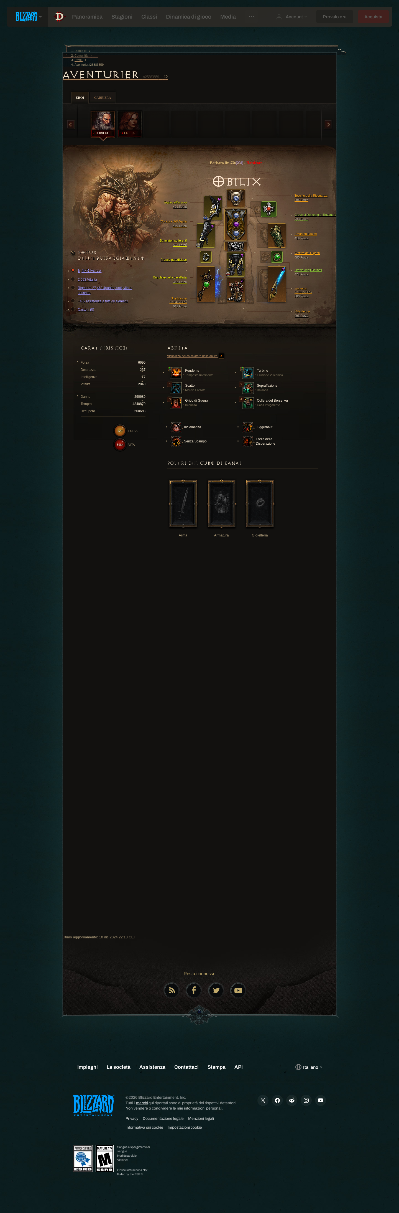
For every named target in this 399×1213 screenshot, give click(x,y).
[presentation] (27, 17)
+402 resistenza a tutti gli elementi (100, 301)
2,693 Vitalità (84, 279)
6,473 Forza (86, 271)
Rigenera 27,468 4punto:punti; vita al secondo (102, 290)
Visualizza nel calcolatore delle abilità (195, 356)
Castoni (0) (83, 309)
